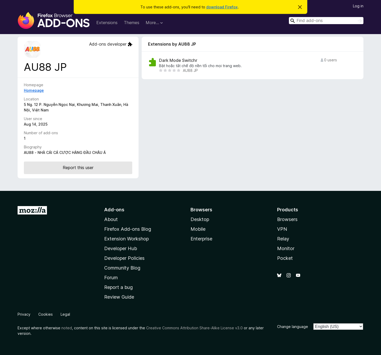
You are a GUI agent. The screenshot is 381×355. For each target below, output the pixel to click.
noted (66, 328)
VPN (282, 229)
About (111, 219)
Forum (111, 277)
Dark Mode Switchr (178, 60)
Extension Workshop (126, 238)
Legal (65, 314)
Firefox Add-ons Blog (127, 229)
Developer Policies (124, 258)
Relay (283, 238)
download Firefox (222, 7)
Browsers (287, 219)
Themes (131, 22)
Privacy (24, 314)
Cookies (45, 314)
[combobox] (326, 20)
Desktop (199, 219)
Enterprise (201, 238)
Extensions (107, 22)
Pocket (285, 258)
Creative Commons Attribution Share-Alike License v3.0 (194, 328)
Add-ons (114, 209)
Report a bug (118, 287)
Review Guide (119, 297)
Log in (358, 6)
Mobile (197, 229)
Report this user (78, 167)
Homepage (34, 90)
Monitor (285, 248)
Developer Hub (120, 248)
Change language (292, 326)
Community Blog (122, 268)
